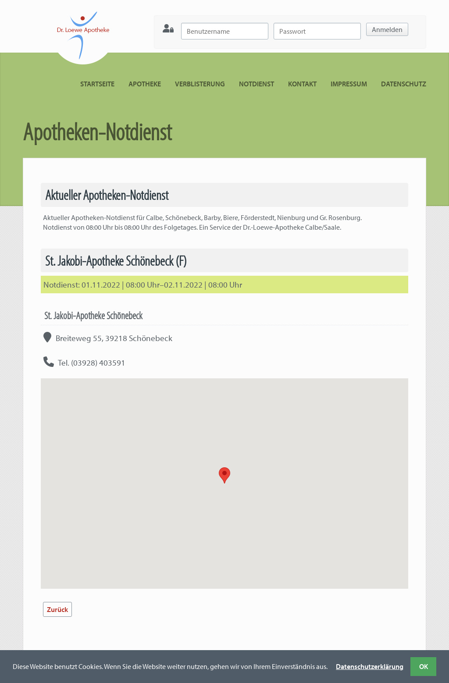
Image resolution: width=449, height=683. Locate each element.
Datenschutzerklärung (369, 666)
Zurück (57, 609)
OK (423, 666)
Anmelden (387, 29)
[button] (224, 475)
